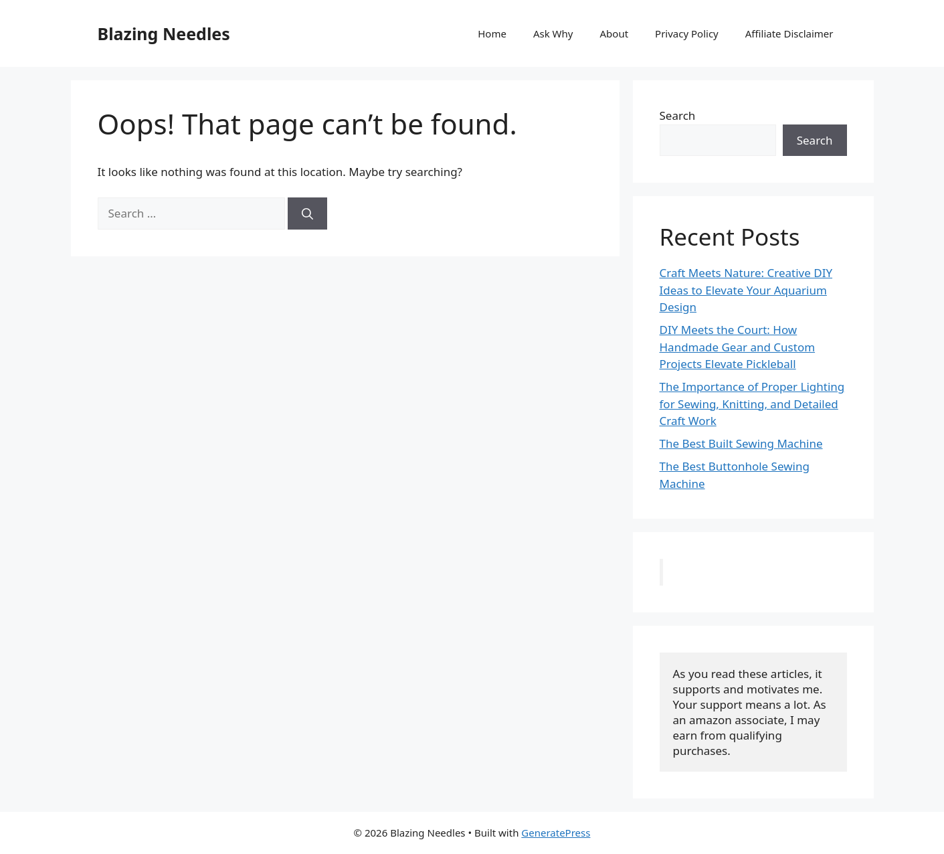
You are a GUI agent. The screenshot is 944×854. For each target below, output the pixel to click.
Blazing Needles (164, 33)
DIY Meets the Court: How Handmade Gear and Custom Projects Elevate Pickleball (738, 346)
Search (678, 115)
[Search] (307, 213)
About (614, 33)
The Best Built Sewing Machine (741, 443)
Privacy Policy (687, 33)
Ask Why (553, 33)
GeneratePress (555, 832)
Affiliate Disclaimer (789, 33)
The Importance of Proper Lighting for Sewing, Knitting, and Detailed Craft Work (752, 403)
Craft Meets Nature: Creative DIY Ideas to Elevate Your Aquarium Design (746, 290)
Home (492, 33)
